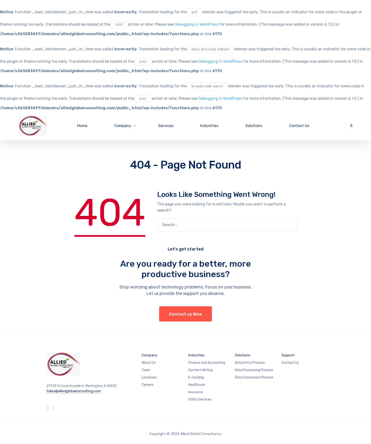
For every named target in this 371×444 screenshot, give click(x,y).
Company (149, 355)
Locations (149, 377)
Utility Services (200, 399)
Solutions (253, 125)
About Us (149, 363)
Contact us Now (185, 314)
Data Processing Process (254, 370)
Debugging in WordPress (196, 24)
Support (288, 355)
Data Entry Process (250, 363)
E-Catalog (196, 377)
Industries (209, 125)
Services (165, 125)
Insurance (195, 392)
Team (146, 370)
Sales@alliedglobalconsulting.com (74, 391)
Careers (147, 385)
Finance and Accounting (206, 363)
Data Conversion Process (254, 377)
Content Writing (200, 370)
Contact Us (299, 125)
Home (82, 125)
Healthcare (196, 385)
